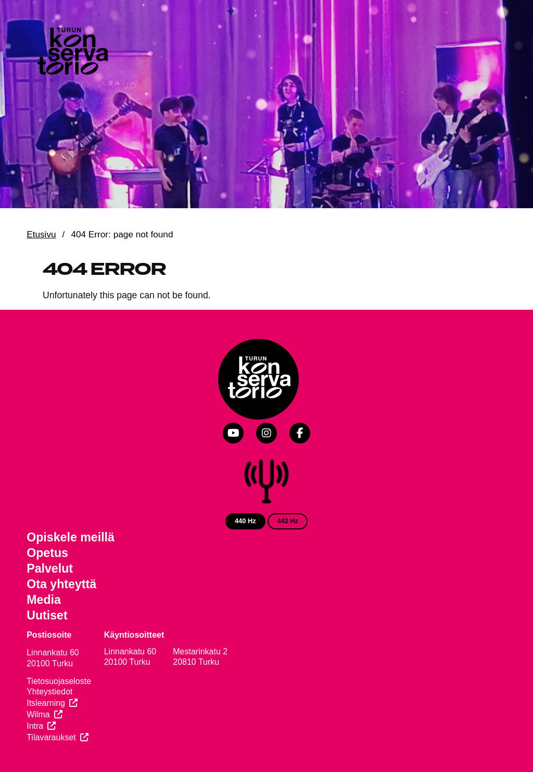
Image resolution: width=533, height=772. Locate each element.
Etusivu (41, 234)
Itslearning (46, 703)
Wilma (38, 714)
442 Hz (287, 521)
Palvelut (50, 568)
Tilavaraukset (51, 737)
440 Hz (245, 521)
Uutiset (47, 615)
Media (44, 599)
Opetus (47, 553)
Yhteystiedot (49, 691)
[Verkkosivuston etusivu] (72, 53)
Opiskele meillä (71, 537)
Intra (35, 726)
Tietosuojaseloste (59, 681)
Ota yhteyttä (61, 584)
